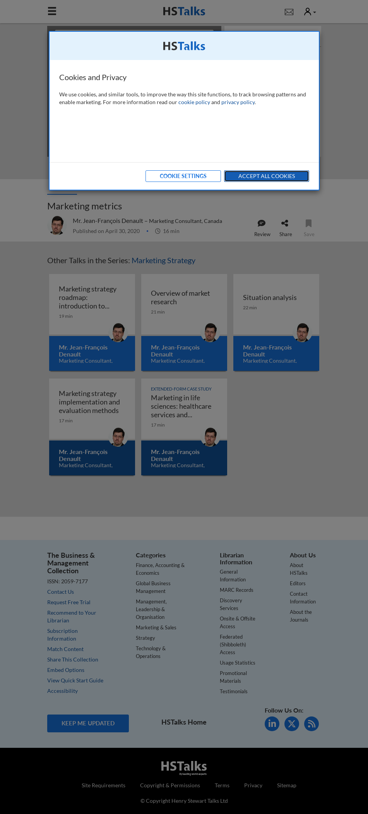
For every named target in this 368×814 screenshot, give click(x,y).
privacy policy (238, 102)
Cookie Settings (183, 176)
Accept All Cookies (266, 176)
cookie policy (194, 102)
